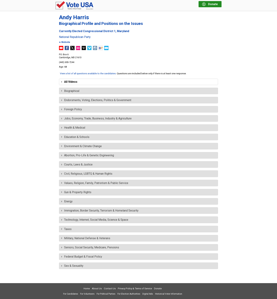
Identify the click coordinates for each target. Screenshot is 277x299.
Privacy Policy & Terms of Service (135, 288)
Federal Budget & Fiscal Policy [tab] (81, 256)
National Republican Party (75, 37)
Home (87, 288)
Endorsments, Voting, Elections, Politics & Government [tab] (96, 100)
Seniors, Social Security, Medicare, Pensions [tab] (90, 247)
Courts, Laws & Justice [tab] (77, 164)
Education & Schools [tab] (75, 137)
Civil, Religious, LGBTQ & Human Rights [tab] (86, 173)
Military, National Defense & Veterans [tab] (85, 238)
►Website (64, 42)
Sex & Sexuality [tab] (72, 265)
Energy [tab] (67, 201)
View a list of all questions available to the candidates (88, 73)
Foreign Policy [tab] (71, 109)
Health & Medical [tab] (73, 127)
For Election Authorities (128, 294)
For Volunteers (87, 294)
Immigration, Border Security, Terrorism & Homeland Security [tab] (99, 210)
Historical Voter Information (168, 294)
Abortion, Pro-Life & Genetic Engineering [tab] (87, 155)
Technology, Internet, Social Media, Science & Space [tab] (94, 219)
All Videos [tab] (69, 81)
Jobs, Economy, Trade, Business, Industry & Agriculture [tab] (96, 118)
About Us (97, 288)
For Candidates (70, 294)
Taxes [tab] (66, 229)
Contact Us (110, 288)
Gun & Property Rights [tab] (76, 192)
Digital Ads (147, 294)
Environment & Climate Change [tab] (81, 146)
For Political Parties (106, 294)
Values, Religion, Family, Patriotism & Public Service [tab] (94, 183)
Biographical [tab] (70, 91)
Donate (158, 288)
